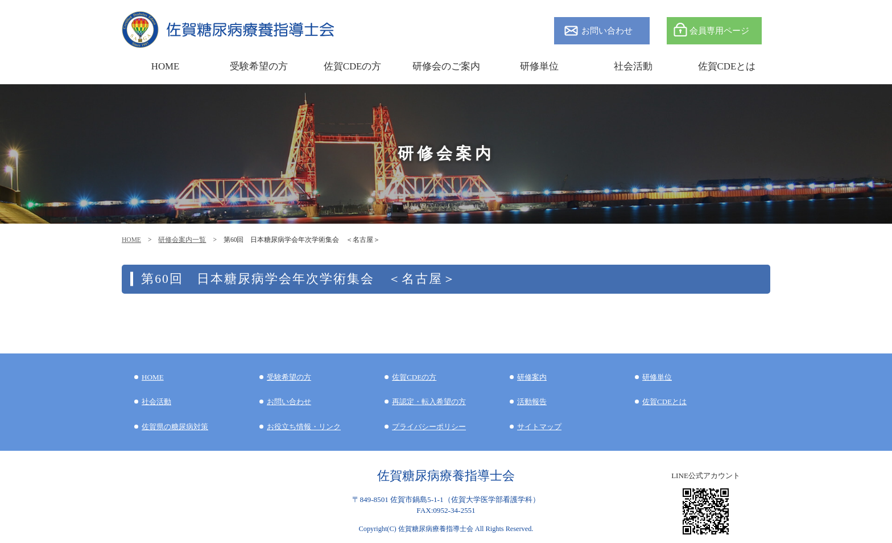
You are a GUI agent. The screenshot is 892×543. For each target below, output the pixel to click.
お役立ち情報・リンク (304, 426)
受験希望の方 (259, 66)
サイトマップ (539, 426)
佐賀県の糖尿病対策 (175, 426)
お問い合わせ (607, 30)
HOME (131, 239)
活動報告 (532, 401)
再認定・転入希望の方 (429, 401)
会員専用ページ (719, 30)
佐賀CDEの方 (414, 377)
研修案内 (532, 377)
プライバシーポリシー (429, 426)
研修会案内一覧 (182, 239)
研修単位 (657, 377)
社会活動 (156, 401)
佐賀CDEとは (727, 66)
